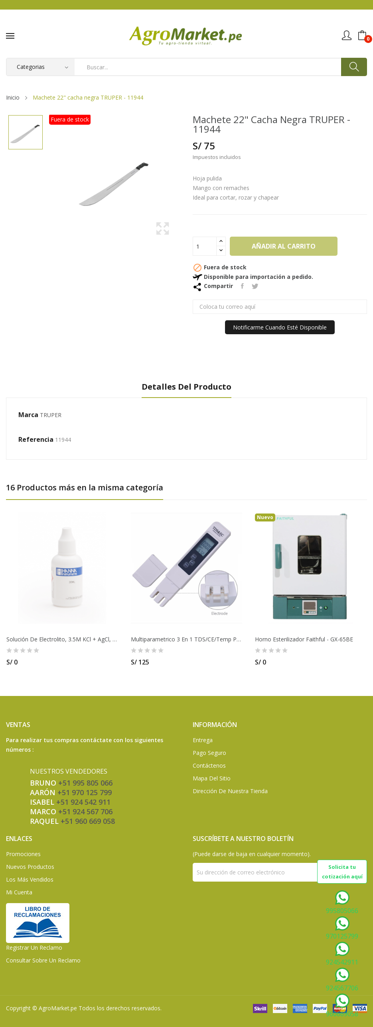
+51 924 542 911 (83, 802)
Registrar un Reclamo (34, 947)
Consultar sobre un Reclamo (43, 960)
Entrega (203, 740)
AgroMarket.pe (58, 1008)
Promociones (23, 854)
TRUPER (50, 415)
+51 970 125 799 (84, 792)
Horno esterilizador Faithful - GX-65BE (304, 639)
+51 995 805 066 (85, 783)
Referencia (35, 439)
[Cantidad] (205, 246)
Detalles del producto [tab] (186, 387)
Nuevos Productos (30, 866)
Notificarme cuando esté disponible (280, 327)
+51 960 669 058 (88, 821)
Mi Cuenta (19, 892)
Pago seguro (209, 753)
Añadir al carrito (284, 246)
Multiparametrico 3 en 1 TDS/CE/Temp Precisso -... (187, 639)
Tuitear (255, 286)
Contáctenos (209, 765)
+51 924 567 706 (85, 811)
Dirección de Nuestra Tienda (230, 791)
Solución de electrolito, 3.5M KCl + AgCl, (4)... (62, 639)
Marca (28, 414)
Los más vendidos (29, 879)
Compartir (242, 286)
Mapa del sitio (212, 778)
